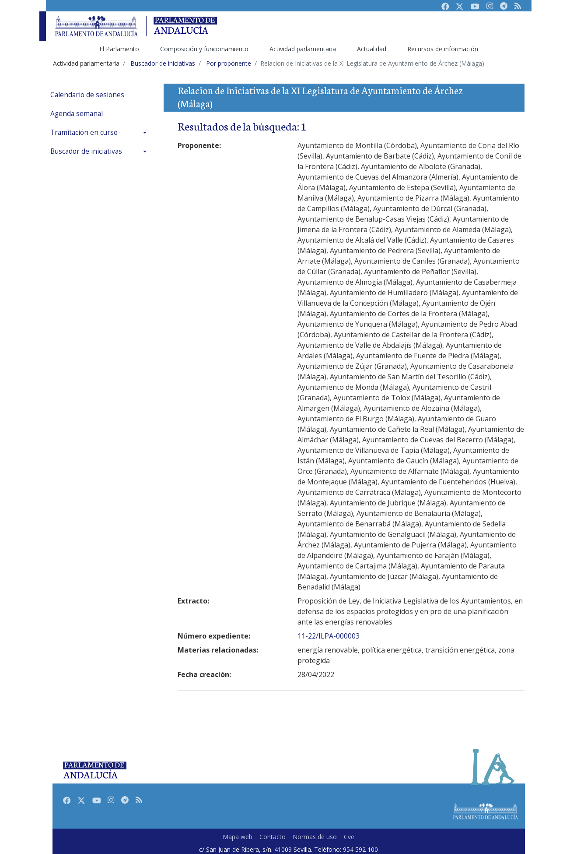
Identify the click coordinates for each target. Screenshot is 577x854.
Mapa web (237, 837)
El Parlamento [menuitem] (119, 49)
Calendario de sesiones (87, 94)
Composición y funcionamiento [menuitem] (204, 49)
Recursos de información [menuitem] (442, 49)
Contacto (272, 837)
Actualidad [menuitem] (371, 49)
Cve (349, 837)
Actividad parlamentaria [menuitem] (302, 49)
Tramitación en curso (84, 132)
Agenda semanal (76, 113)
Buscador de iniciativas (86, 151)
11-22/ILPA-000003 (328, 636)
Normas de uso (315, 837)
